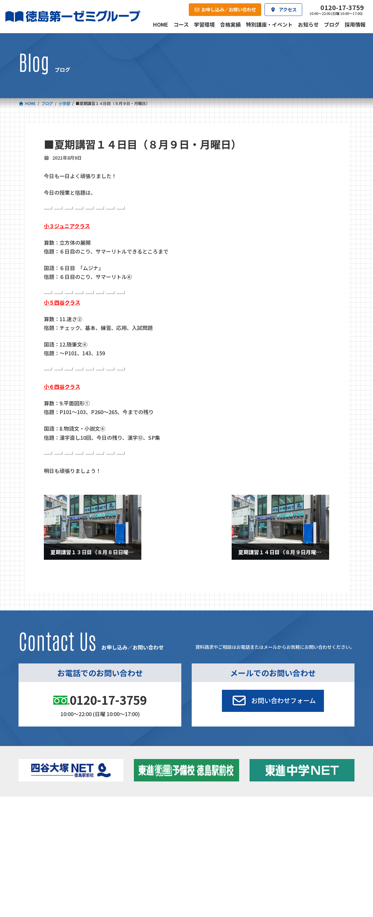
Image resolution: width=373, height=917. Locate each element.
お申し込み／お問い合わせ (322, 870)
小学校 (39, 820)
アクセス (196, 870)
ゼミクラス (48, 838)
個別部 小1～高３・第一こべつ (221, 828)
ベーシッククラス (54, 855)
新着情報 (285, 810)
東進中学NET (133, 847)
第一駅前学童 (204, 837)
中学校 (118, 820)
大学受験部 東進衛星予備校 (221, 820)
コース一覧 (36, 810)
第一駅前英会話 (206, 845)
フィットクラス (53, 830)
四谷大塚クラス (53, 847)
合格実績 (34, 870)
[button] (273, 701)
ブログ (291, 837)
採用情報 (250, 870)
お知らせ (293, 828)
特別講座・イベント (304, 820)
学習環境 (88, 870)
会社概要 (142, 870)
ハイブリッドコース (136, 838)
